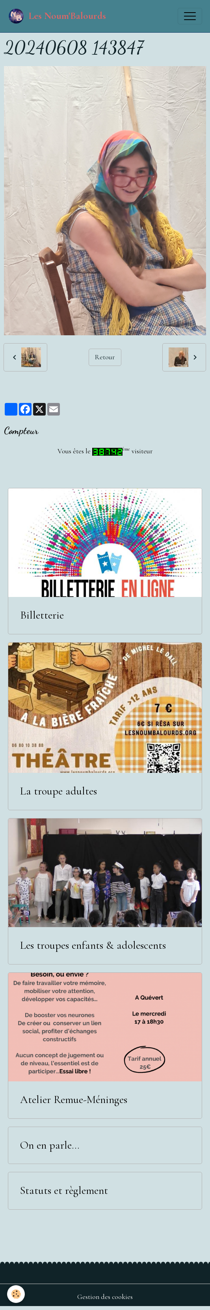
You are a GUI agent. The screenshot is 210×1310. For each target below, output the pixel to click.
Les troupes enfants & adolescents (93, 945)
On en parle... (49, 1145)
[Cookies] (16, 1294)
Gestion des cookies (105, 1297)
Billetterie (42, 615)
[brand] (57, 16)
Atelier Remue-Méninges (73, 1099)
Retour (105, 357)
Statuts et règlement (64, 1190)
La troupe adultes (58, 791)
